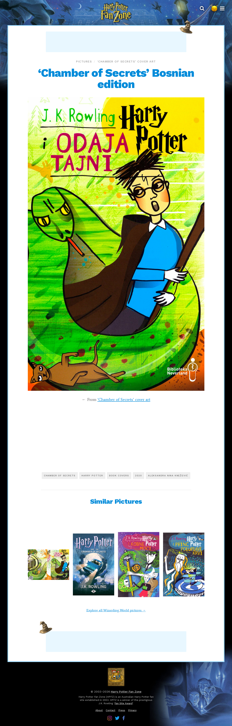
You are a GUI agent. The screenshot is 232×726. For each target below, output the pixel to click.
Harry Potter (92, 475)
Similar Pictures (116, 501)
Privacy (132, 710)
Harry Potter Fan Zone (126, 691)
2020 (138, 475)
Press (121, 710)
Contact (110, 710)
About (99, 710)
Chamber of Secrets (60, 475)
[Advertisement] (116, 41)
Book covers (119, 475)
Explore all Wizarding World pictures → (116, 610)
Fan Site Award (123, 703)
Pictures (84, 61)
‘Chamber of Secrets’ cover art (126, 61)
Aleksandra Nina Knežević (168, 475)
